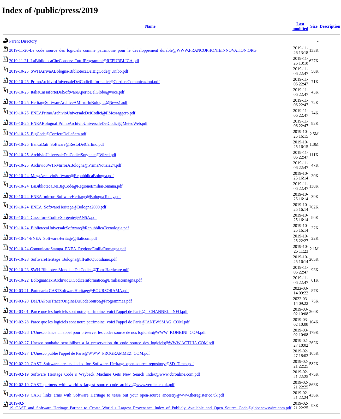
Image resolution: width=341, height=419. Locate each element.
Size (314, 26)
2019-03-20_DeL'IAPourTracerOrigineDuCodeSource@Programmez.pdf (70, 301)
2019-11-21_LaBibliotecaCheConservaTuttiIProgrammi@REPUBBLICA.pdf (74, 61)
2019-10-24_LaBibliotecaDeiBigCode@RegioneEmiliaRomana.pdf (66, 186)
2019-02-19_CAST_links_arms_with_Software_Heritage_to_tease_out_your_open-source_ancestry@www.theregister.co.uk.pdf (116, 395)
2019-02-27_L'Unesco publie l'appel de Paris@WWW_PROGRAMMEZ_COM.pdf (79, 353)
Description (330, 26)
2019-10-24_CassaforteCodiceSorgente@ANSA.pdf (53, 217)
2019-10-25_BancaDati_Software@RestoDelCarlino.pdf (56, 144)
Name (150, 26)
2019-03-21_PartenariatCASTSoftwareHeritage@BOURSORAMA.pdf (69, 290)
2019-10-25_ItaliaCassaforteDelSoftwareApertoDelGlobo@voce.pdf (66, 92)
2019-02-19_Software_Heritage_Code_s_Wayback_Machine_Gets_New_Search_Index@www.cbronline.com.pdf (104, 374)
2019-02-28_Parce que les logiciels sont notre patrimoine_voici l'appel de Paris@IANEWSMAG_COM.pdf (99, 322)
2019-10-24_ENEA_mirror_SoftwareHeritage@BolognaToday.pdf (65, 196)
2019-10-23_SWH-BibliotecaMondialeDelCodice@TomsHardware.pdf (69, 269)
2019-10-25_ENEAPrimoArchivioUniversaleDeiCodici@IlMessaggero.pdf (72, 113)
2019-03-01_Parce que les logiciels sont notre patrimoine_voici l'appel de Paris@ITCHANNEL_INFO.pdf (98, 311)
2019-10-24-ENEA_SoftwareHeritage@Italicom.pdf (53, 238)
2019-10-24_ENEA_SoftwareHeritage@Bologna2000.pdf (57, 207)
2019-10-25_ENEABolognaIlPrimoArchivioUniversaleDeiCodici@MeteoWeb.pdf (78, 123)
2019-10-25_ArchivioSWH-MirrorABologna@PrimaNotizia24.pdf (65, 165)
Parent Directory (23, 41)
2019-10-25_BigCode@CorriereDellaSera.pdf (47, 134)
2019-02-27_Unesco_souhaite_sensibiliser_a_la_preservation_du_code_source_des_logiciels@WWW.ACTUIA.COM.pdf (111, 343)
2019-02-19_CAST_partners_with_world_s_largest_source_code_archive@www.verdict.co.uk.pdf (92, 384)
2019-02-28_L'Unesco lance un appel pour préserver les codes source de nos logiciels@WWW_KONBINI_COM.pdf (107, 332)
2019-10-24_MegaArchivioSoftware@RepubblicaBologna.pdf (61, 175)
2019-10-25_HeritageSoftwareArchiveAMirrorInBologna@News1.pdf (68, 102)
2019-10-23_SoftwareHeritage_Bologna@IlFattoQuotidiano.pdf (63, 259)
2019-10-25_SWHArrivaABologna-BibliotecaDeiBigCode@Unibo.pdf (68, 71)
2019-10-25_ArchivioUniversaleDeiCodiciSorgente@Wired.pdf (62, 155)
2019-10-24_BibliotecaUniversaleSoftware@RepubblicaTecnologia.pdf (69, 228)
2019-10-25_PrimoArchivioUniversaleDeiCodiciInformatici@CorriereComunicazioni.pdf (84, 81)
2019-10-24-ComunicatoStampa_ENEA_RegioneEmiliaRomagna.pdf (67, 249)
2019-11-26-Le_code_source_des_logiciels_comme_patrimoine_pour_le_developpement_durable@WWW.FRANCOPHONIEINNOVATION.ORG (132, 50)
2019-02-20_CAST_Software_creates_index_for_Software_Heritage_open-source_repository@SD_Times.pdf (101, 364)
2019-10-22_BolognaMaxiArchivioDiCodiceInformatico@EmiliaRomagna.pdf (75, 280)
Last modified (300, 26)
